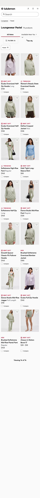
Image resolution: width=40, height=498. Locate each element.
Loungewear (4, 21)
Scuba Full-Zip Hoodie (29, 297)
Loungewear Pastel (11, 27)
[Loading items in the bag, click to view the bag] (33, 8)
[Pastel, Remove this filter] (5, 47)
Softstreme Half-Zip (9, 211)
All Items (10, 34)
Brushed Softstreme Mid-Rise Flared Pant (9, 342)
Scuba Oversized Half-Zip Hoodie (10, 84)
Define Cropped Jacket (27, 127)
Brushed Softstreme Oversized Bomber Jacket (29, 255)
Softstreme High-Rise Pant (10, 169)
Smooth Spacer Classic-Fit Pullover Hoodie (9, 255)
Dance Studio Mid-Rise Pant (30, 211)
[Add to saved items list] (17, 55)
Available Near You (29, 34)
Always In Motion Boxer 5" (28, 341)
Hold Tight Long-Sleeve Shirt (27, 169)
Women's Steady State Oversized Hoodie (30, 84)
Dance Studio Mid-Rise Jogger (10, 298)
